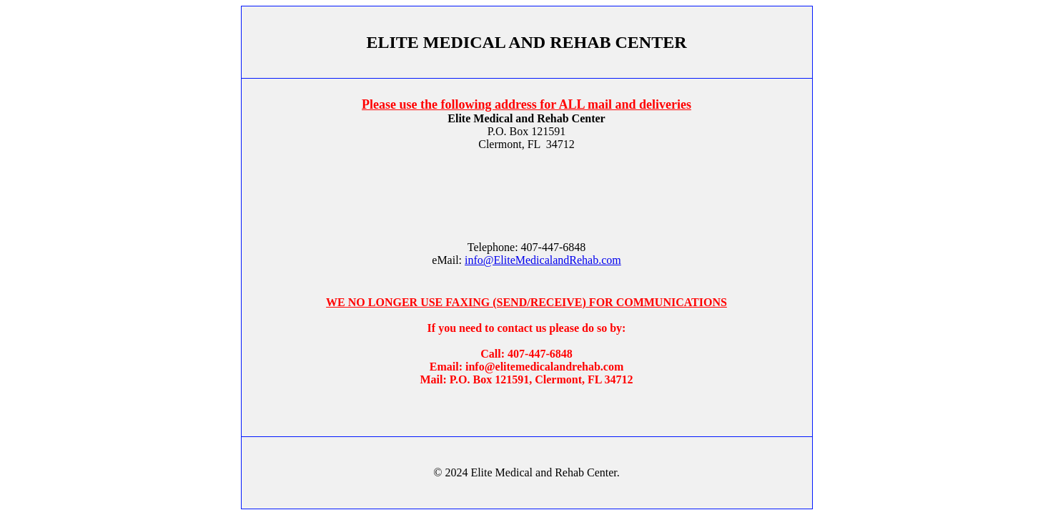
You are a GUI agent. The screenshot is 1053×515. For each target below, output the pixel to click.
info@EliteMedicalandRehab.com (543, 260)
